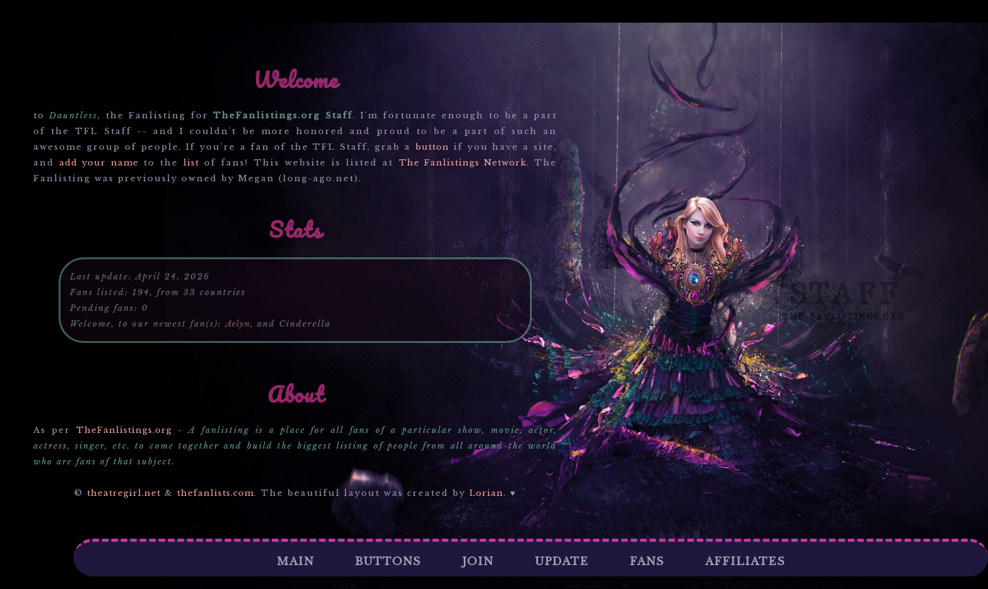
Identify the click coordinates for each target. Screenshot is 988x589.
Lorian (486, 493)
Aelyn (238, 323)
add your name (98, 162)
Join (477, 561)
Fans (646, 561)
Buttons (388, 561)
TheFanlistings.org (124, 430)
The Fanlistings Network (462, 162)
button (432, 147)
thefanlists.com (215, 493)
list (191, 162)
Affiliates (745, 561)
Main (295, 561)
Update (562, 561)
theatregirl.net (124, 493)
